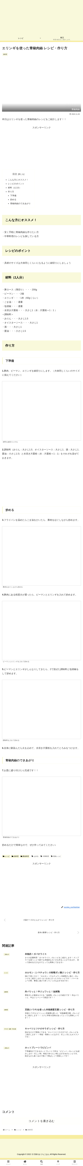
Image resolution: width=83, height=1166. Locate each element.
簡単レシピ (56, 857)
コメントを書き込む (41, 1122)
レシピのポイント (16, 184)
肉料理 (15, 857)
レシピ (6, 857)
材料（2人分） (14, 188)
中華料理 (45, 857)
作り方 (11, 192)
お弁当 (35, 857)
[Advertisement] (41, 147)
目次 (15, 174)
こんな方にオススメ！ (18, 180)
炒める (13, 200)
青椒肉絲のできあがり (20, 205)
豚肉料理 (25, 857)
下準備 (13, 196)
